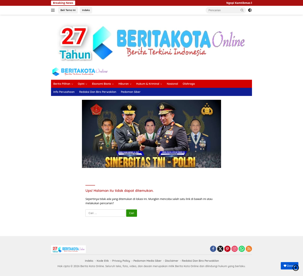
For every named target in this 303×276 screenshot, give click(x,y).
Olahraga (189, 84)
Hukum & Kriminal (147, 84)
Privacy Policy (121, 260)
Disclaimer (172, 260)
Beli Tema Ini (68, 10)
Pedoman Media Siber (147, 260)
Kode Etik (103, 260)
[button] (242, 10)
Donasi (289, 265)
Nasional (172, 84)
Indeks (86, 10)
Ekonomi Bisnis (101, 84)
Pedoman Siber (130, 92)
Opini (81, 84)
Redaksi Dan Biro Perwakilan (97, 92)
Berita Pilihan (61, 84)
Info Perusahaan (64, 92)
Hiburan (123, 84)
